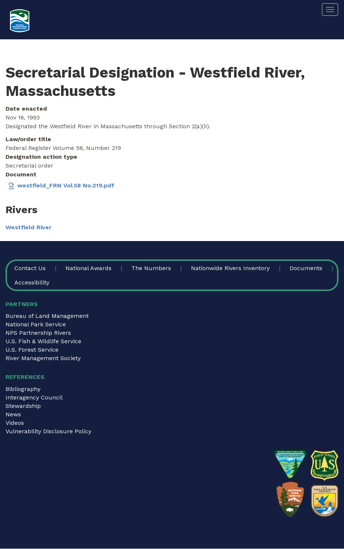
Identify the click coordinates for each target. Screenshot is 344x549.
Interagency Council (34, 397)
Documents (306, 268)
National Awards (88, 268)
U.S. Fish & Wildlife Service (43, 341)
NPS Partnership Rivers (38, 333)
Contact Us (30, 268)
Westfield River (29, 227)
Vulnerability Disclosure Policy (48, 431)
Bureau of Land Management (47, 316)
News (13, 414)
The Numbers (151, 268)
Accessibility (31, 282)
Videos (15, 423)
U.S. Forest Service (32, 349)
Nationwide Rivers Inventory (230, 268)
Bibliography (23, 389)
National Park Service (36, 324)
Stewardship (23, 406)
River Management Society (43, 358)
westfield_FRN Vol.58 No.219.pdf (65, 185)
